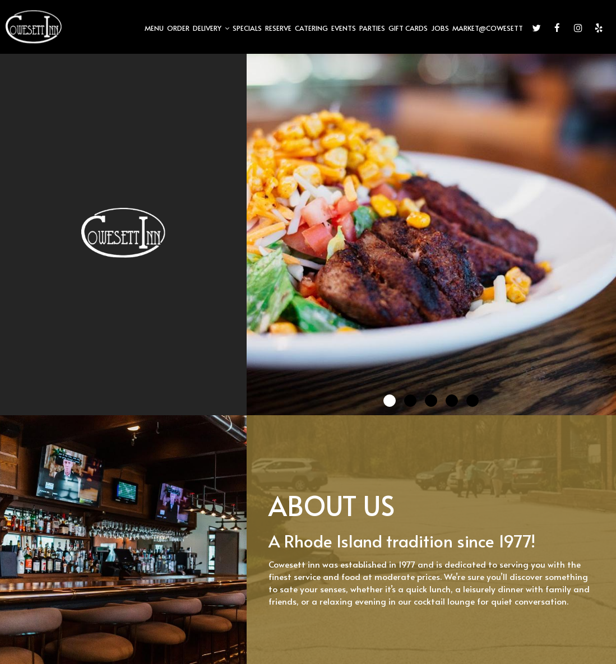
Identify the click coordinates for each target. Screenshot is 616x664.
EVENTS (343, 28)
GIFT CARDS (408, 28)
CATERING (311, 28)
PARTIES (372, 28)
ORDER (178, 28)
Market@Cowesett (487, 28)
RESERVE (278, 28)
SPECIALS (247, 28)
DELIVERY (211, 28)
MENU (154, 28)
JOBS (440, 28)
